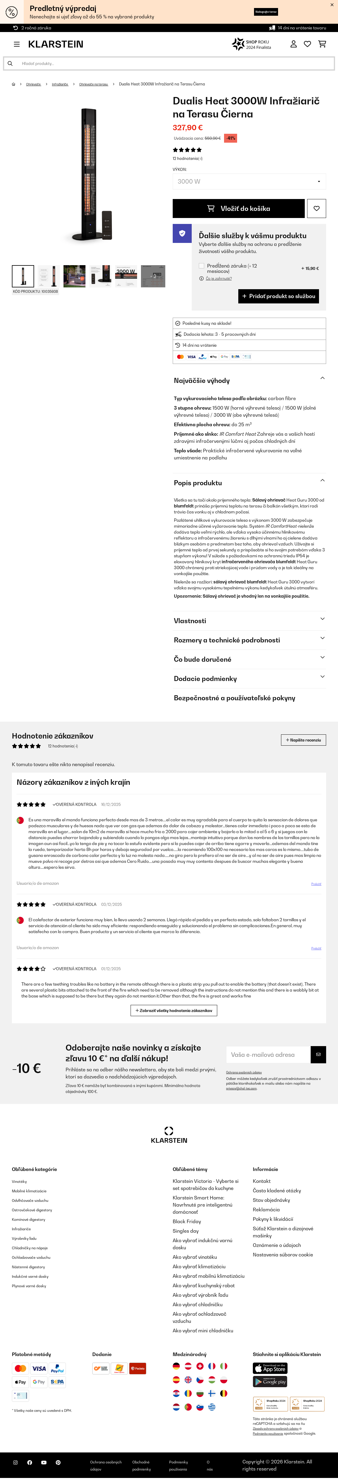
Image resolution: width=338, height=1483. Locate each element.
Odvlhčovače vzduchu (36, 1200)
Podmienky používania (271, 1433)
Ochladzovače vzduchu (37, 1257)
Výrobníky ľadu (28, 1238)
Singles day (186, 1231)
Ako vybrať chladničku (198, 1304)
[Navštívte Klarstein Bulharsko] (200, 1393)
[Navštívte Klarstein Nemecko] (176, 1366)
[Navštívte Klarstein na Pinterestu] (75, 1468)
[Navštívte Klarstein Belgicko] (223, 1393)
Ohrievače (36, 84)
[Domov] (19, 84)
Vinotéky (21, 1181)
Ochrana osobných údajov (247, 1072)
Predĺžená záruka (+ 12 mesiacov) (232, 268)
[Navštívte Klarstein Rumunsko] (188, 1393)
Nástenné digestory (33, 1266)
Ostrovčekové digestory (38, 1210)
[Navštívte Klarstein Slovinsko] (200, 1407)
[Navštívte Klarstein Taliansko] (223, 1366)
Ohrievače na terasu (108, 84)
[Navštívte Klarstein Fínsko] (211, 1393)
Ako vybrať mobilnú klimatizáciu (209, 1276)
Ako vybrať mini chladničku (203, 1331)
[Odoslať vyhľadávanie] (10, 63)
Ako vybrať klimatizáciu (199, 1266)
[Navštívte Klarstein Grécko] (211, 1407)
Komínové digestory (34, 1219)
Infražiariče (68, 84)
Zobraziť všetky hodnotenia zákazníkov (176, 1010)
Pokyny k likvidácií (273, 1219)
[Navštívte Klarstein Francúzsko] (211, 1366)
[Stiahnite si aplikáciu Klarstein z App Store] (270, 1368)
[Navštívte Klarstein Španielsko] (176, 1379)
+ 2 (153, 276)
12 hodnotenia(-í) (187, 158)
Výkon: (180, 169)
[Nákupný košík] (322, 44)
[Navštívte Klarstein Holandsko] (176, 1407)
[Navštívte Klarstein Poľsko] (223, 1379)
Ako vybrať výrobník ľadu (200, 1295)
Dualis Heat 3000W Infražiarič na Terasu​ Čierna (180, 84)
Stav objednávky (271, 1200)
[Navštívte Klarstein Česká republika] (200, 1379)
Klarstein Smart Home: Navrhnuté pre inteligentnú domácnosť (202, 1205)
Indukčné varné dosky (36, 1276)
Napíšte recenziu (296, 740)
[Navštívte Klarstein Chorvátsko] (176, 1393)
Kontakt (262, 1181)
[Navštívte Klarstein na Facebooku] (37, 1468)
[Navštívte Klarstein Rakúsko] (188, 1366)
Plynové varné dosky (34, 1285)
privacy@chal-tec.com (244, 1088)
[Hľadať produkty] (169, 63)
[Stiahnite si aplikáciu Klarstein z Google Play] (270, 1381)
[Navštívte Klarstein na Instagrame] (18, 1468)
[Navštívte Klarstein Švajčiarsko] (200, 1366)
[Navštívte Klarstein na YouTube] (56, 1468)
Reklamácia (266, 1210)
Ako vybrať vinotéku (195, 1257)
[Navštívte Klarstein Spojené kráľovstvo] (188, 1379)
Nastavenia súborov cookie (283, 1255)
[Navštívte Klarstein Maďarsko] (211, 1379)
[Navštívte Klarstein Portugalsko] (188, 1407)
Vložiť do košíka (238, 208)
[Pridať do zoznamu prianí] (316, 208)
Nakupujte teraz (256, 11)
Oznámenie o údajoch (277, 1245)
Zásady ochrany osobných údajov (280, 1428)
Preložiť (313, 886)
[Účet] (294, 44)
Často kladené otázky (277, 1191)
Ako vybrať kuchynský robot (204, 1285)
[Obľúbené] (307, 44)
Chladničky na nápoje (36, 1247)
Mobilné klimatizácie (35, 1191)
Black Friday (187, 1221)
